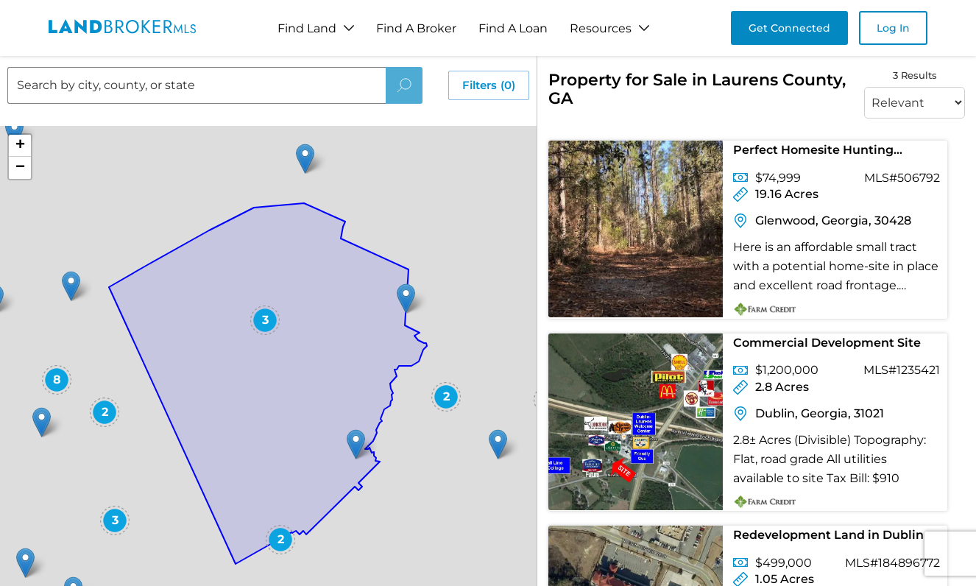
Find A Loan (513, 28)
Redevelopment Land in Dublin (828, 535)
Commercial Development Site (827, 343)
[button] (305, 159)
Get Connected (789, 28)
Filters (488, 85)
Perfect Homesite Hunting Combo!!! (813, 153)
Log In (893, 28)
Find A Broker (416, 28)
